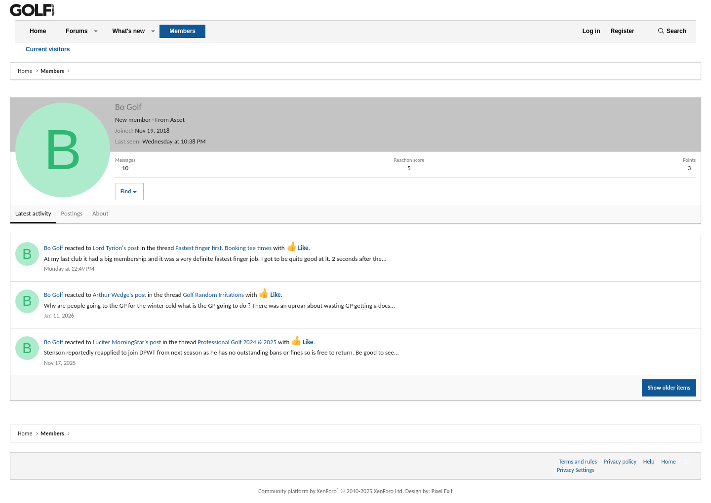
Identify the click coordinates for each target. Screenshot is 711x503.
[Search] (672, 31)
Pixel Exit (442, 491)
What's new (129, 31)
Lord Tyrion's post (116, 248)
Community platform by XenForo (331, 491)
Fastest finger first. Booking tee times (223, 248)
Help (649, 461)
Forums (76, 31)
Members (182, 31)
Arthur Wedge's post (119, 294)
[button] (96, 31)
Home (38, 31)
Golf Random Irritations (213, 294)
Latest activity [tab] (33, 213)
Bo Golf (53, 248)
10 (125, 168)
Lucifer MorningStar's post (127, 342)
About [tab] (100, 213)
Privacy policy (620, 461)
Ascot (177, 119)
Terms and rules (578, 461)
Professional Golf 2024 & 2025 (237, 342)
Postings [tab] (72, 213)
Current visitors (48, 49)
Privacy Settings (575, 470)
